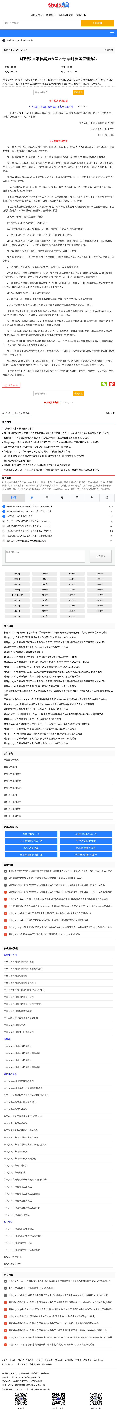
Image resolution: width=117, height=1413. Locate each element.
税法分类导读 (31, 848)
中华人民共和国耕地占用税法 (18, 1187)
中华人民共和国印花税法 (15, 1109)
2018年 (45, 606)
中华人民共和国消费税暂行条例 (19, 997)
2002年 (17, 584)
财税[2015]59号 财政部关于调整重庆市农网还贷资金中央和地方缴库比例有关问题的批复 (50, 913)
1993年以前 (17, 595)
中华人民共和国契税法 (14, 1172)
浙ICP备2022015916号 (40, 1389)
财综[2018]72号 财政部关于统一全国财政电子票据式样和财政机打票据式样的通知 (42, 676)
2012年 (99, 595)
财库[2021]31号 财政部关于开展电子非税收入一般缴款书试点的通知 (36, 709)
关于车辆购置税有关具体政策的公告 (21, 1018)
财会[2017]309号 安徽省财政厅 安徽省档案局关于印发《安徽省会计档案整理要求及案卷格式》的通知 (51, 442)
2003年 (45, 584)
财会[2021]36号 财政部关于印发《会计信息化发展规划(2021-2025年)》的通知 (40, 738)
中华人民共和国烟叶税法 (15, 1165)
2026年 (45, 616)
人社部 (39, 1360)
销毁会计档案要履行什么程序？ (19, 428)
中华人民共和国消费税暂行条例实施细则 (23, 1004)
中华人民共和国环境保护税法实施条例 (22, 1208)
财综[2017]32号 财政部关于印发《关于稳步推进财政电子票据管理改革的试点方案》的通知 (46, 662)
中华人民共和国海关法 (14, 1025)
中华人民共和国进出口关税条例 (19, 1032)
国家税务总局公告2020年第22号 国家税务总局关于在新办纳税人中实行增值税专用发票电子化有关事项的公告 (55, 699)
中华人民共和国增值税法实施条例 (20, 983)
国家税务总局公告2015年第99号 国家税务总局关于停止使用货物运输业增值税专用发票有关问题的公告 (57, 885)
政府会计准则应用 (12, 802)
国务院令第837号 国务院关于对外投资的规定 (26, 541)
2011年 (72, 595)
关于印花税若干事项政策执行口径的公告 (23, 1116)
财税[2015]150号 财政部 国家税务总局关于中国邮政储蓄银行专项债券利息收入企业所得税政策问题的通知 (58, 899)
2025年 (17, 616)
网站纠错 (45, 1373)
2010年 (45, 595)
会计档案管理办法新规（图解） (19, 461)
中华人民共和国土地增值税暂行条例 (21, 1137)
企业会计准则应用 (12, 774)
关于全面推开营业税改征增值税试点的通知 (24, 990)
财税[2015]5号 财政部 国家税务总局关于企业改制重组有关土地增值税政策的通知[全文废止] (52, 1316)
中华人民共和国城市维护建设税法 (20, 1102)
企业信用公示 (22, 1364)
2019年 (72, 606)
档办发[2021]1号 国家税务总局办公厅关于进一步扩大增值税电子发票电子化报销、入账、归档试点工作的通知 (55, 632)
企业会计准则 (10, 767)
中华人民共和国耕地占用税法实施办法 (22, 1194)
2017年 (17, 606)
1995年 (45, 574)
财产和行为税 (10, 1074)
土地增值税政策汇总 (31, 854)
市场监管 (49, 1360)
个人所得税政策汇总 (31, 841)
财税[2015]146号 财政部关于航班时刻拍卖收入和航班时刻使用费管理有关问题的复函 (48, 920)
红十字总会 (99, 1360)
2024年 (99, 611)
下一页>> (68, 402)
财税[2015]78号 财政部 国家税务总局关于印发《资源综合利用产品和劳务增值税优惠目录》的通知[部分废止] (60, 1295)
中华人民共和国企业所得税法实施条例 (22, 1053)
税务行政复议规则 (12, 1264)
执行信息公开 (7, 1364)
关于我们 (14, 1373)
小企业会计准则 (11, 760)
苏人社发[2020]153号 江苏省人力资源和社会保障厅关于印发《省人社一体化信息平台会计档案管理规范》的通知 (56, 433)
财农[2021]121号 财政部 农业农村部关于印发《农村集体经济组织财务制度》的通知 (43, 734)
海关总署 (59, 1360)
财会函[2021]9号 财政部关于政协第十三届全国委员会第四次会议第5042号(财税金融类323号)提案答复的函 (53, 714)
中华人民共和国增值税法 (15, 976)
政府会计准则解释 (12, 809)
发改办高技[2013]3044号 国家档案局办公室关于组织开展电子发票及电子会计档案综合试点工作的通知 (52, 470)
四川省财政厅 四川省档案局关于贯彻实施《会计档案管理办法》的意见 (37, 447)
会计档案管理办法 (19, 113)
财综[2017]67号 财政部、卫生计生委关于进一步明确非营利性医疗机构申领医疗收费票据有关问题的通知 (53, 672)
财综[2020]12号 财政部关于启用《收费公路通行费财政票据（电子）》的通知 (40, 686)
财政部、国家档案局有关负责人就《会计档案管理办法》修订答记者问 (37, 465)
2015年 (24, 50)
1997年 (99, 574)
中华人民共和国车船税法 (15, 1151)
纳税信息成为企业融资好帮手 (20, 40)
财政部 (13, 1360)
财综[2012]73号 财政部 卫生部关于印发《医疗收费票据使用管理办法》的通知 (40, 657)
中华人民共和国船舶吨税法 (17, 1215)
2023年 (72, 611)
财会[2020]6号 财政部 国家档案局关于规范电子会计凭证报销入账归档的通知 (40, 637)
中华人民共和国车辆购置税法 (18, 1011)
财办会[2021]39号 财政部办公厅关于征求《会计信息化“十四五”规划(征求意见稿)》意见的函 (47, 724)
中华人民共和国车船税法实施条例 (20, 1158)
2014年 (45, 600)
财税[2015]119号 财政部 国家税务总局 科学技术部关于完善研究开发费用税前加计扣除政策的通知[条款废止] (59, 1281)
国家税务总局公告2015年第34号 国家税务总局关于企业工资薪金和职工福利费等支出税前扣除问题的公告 (58, 1330)
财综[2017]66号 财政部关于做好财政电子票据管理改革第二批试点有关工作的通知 (42, 667)
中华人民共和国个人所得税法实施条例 (22, 1067)
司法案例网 (47, 1364)
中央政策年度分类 (86, 841)
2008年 (72, 590)
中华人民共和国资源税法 (15, 1123)
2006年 (17, 590)
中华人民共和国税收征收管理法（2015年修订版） (32, 1288)
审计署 (78, 1360)
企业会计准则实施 (12, 788)
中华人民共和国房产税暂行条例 (19, 1081)
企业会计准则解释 (12, 781)
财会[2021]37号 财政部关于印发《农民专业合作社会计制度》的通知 (36, 743)
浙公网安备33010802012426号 (15, 1389)
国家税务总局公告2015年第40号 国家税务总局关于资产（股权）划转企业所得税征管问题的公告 (54, 1323)
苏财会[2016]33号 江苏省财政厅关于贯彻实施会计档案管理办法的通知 (37, 451)
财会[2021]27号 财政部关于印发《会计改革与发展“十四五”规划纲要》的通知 (40, 729)
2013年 (17, 600)
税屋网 (5, 1373)
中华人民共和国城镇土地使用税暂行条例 (23, 1088)
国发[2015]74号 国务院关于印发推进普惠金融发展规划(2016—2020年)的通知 (44, 934)
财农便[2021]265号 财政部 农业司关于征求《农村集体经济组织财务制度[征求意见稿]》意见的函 (49, 704)
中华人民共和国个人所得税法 (18, 1060)
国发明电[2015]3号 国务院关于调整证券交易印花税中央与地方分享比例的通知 (45, 878)
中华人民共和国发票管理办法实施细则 (22, 1250)
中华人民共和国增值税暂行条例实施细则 (23, 969)
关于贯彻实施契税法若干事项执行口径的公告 (25, 1179)
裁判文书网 (35, 1364)
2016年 (99, 600)
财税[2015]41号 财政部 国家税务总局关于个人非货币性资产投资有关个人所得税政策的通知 (51, 1344)
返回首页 (109, 50)
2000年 (72, 579)
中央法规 (15, 50)
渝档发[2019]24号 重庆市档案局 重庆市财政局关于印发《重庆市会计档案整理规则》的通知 (46, 438)
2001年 (99, 579)
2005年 (99, 584)
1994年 (17, 574)
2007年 (45, 590)
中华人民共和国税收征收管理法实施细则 (23, 1236)
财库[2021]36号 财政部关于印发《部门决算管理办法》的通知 (32, 719)
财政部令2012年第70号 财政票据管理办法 (23, 652)
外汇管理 (87, 1360)
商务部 (21, 1360)
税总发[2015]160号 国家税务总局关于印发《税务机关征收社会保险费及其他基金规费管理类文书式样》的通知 (60, 927)
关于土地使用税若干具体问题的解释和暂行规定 (26, 1095)
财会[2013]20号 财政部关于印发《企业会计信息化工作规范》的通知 (36, 647)
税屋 (6, 50)
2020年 (99, 606)
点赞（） (14, 385)
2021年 (17, 611)
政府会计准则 (10, 795)
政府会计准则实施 (12, 816)
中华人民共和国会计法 (82, 147)
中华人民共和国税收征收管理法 (19, 1229)
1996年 (72, 574)
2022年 (45, 611)
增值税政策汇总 (31, 834)
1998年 (17, 579)
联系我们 (35, 1373)
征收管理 (8, 1222)
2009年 (99, 590)
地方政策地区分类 (86, 848)
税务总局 (30, 1360)
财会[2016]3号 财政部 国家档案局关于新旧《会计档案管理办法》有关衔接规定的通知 (44, 456)
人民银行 (69, 1360)
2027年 (72, 616)
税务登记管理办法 (12, 1257)
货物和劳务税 (10, 955)
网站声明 (25, 1373)
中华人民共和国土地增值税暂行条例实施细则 (25, 1144)
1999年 (45, 579)
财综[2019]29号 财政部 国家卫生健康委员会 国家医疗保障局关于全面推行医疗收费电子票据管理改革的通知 (54, 642)
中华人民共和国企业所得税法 (18, 1046)
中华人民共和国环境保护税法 (18, 1201)
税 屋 (13, 67)
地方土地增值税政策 (86, 854)
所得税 (7, 1039)
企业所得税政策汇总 (86, 834)
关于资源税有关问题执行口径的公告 (21, 1130)
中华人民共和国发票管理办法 (18, 1243)
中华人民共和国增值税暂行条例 (19, 962)
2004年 (72, 584)
